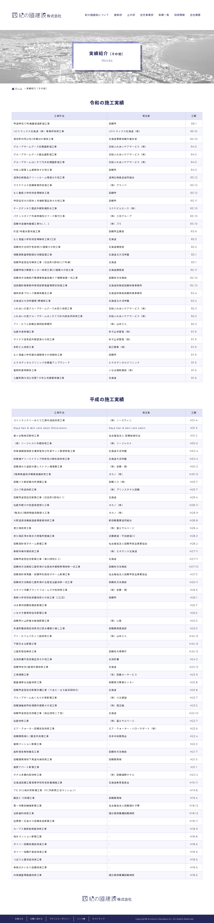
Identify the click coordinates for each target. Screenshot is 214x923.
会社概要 (195, 15)
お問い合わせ (36, 919)
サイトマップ (98, 919)
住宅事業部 (146, 15)
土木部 (130, 15)
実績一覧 (163, 15)
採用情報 (179, 15)
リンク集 (81, 919)
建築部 (117, 15)
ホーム (17, 88)
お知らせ (19, 919)
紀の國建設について (95, 15)
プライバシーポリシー (59, 919)
